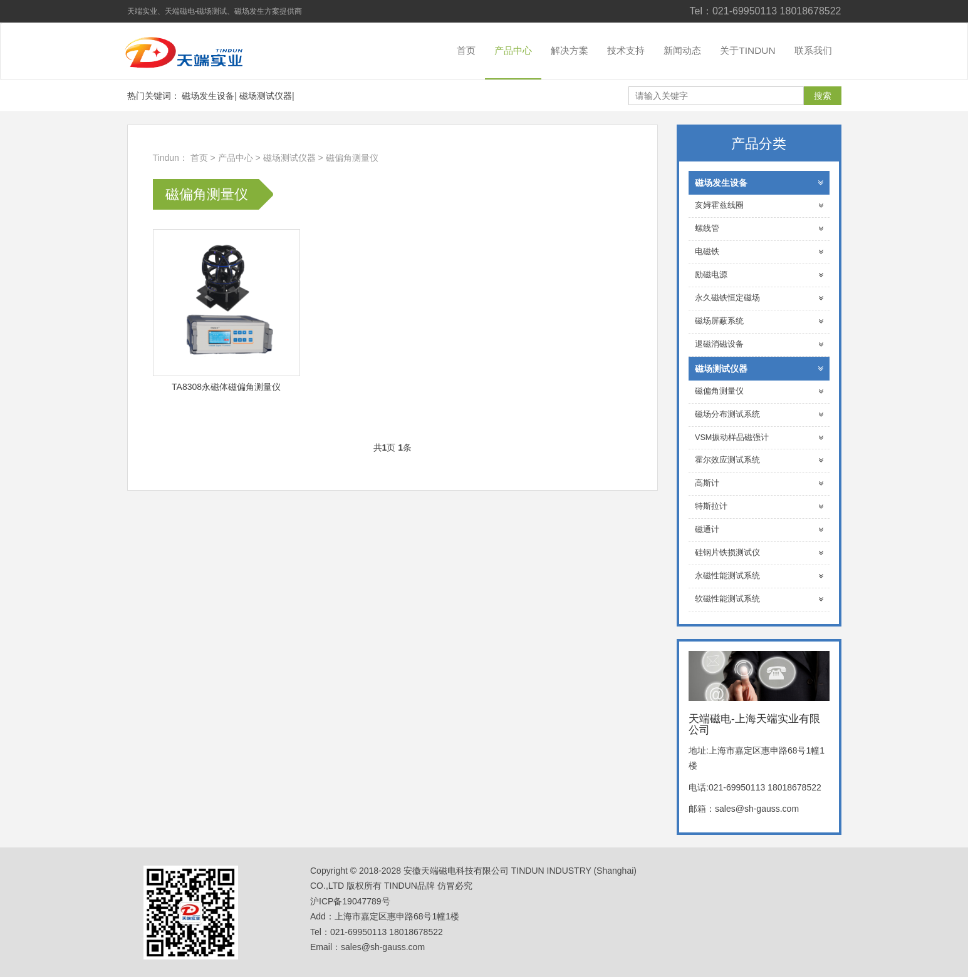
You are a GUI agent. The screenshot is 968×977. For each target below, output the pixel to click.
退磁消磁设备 (759, 344)
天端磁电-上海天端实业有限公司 (193, 51)
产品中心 (513, 50)
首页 (466, 50)
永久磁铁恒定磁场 (759, 298)
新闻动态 (682, 50)
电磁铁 (759, 252)
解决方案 (569, 50)
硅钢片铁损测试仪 (759, 553)
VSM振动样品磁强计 (759, 437)
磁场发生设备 (208, 96)
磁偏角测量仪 (352, 158)
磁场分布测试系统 (759, 414)
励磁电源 (759, 275)
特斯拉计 (759, 506)
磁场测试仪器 (265, 96)
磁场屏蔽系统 (759, 321)
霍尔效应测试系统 (759, 460)
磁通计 (759, 530)
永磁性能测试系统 (759, 576)
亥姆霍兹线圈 (759, 205)
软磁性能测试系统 (759, 599)
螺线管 (759, 228)
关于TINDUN (747, 50)
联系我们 (813, 50)
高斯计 (759, 483)
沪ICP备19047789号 (350, 901)
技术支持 (626, 50)
